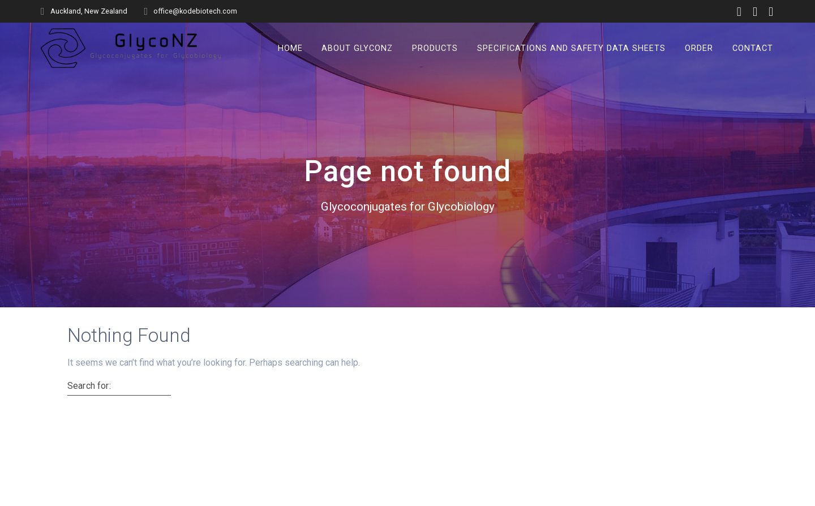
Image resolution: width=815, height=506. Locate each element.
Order (699, 48)
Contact (752, 48)
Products (435, 48)
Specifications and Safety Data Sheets (571, 48)
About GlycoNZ (357, 48)
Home (290, 48)
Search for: (89, 386)
